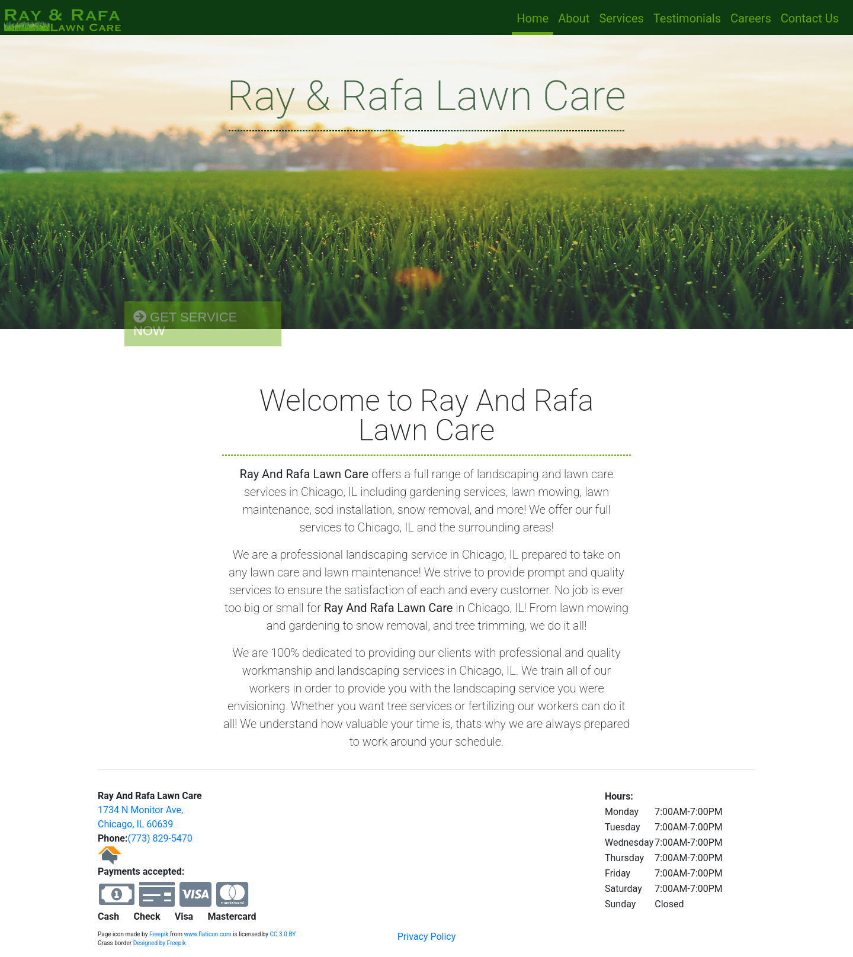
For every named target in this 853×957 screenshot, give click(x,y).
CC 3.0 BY (283, 934)
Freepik (158, 934)
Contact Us (810, 18)
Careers (750, 18)
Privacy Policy (426, 936)
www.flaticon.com (208, 934)
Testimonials (687, 18)
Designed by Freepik (159, 943)
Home (535, 17)
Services (621, 18)
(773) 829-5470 (159, 838)
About (573, 18)
